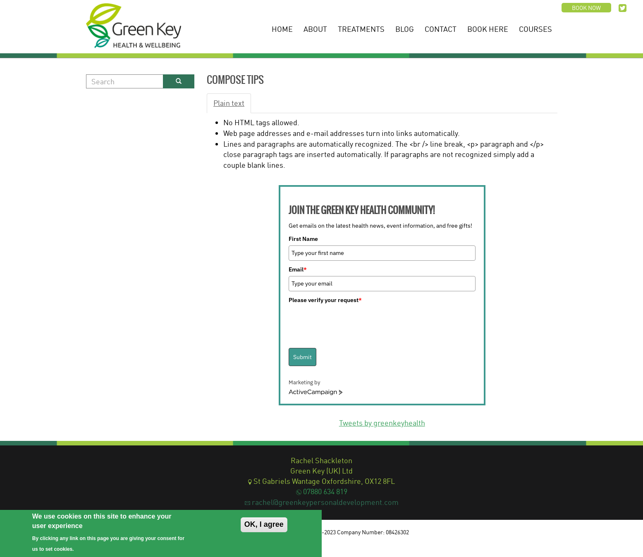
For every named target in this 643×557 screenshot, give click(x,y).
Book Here (487, 28)
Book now (586, 7)
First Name (303, 239)
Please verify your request (325, 300)
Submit (302, 357)
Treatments (361, 28)
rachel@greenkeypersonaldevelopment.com (325, 502)
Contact (441, 28)
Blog (404, 28)
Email (298, 269)
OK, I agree (264, 524)
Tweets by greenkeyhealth (382, 422)
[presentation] (351, 323)
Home (282, 28)
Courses (535, 28)
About (315, 28)
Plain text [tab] (228, 102)
